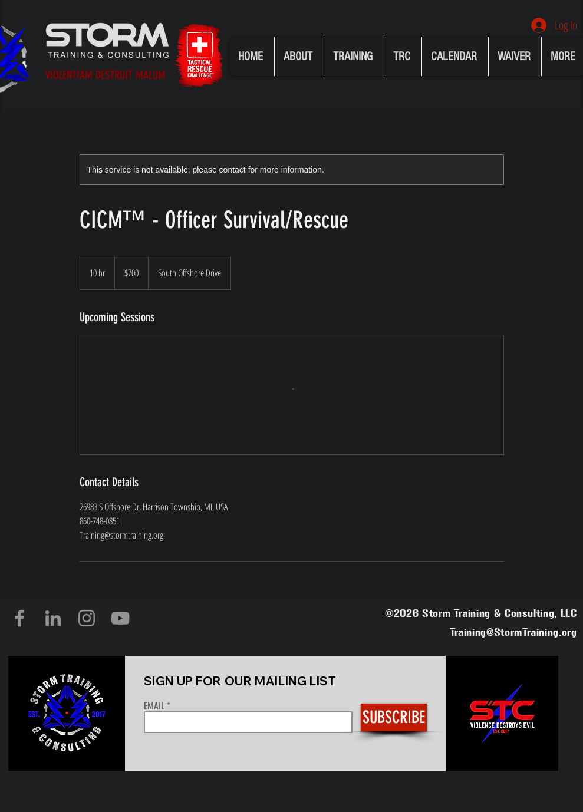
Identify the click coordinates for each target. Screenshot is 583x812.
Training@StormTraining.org (513, 632)
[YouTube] (120, 618)
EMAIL (154, 706)
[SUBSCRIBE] (394, 717)
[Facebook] (19, 618)
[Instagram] (86, 618)
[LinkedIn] (53, 618)
